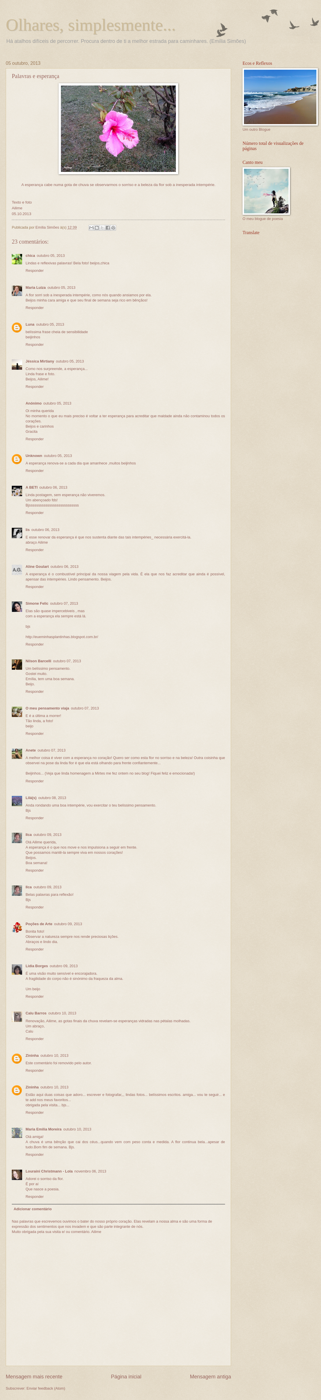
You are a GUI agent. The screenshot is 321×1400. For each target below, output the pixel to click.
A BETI (32, 487)
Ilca (29, 834)
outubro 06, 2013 (53, 487)
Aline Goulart (37, 566)
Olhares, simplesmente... (91, 24)
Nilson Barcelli (38, 661)
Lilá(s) (31, 798)
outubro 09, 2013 (47, 834)
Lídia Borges (37, 966)
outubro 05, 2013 (51, 255)
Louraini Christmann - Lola (49, 1171)
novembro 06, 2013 (90, 1171)
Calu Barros (36, 1013)
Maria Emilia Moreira (43, 1129)
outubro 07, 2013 (64, 603)
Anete (31, 750)
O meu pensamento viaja (47, 708)
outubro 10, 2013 (62, 1013)
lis (28, 530)
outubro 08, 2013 (52, 798)
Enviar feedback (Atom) (45, 1388)
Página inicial (126, 1377)
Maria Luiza (36, 287)
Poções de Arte (39, 924)
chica (30, 255)
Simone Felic (37, 603)
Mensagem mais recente (34, 1377)
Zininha (32, 1055)
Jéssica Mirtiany (40, 361)
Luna (30, 324)
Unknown (34, 456)
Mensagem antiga (210, 1377)
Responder (35, 270)
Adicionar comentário (32, 1209)
